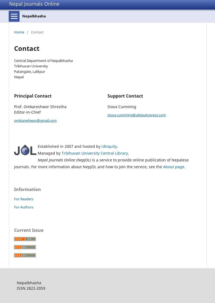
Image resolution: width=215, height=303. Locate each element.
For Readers (23, 198)
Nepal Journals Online (34, 4)
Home (19, 32)
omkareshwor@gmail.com (35, 120)
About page (173, 166)
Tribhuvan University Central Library (95, 153)
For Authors (23, 207)
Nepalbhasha (34, 16)
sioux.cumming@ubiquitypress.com (137, 115)
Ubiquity (109, 146)
